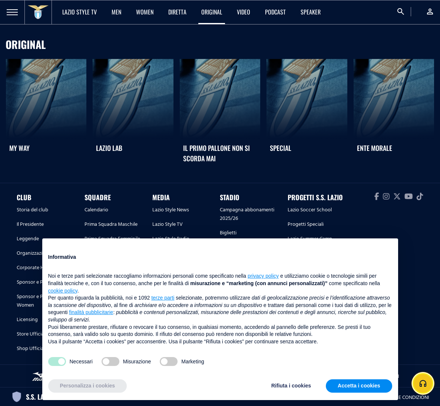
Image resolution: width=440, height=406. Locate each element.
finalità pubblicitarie (91, 312)
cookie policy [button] (62, 291)
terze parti (162, 298)
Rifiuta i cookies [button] (291, 386)
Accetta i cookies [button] (359, 386)
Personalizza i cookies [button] (87, 386)
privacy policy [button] (263, 276)
